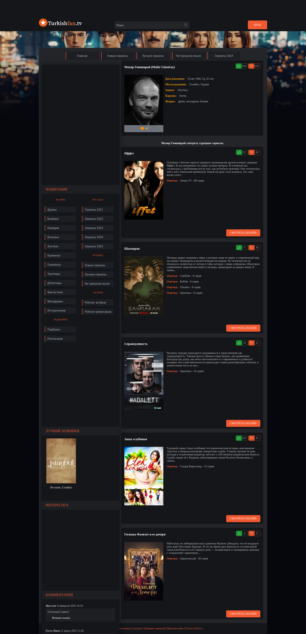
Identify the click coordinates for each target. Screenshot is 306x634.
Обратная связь (175, 628)
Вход (257, 24)
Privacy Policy (194, 628)
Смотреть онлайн (243, 232)
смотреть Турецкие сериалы (148, 628)
